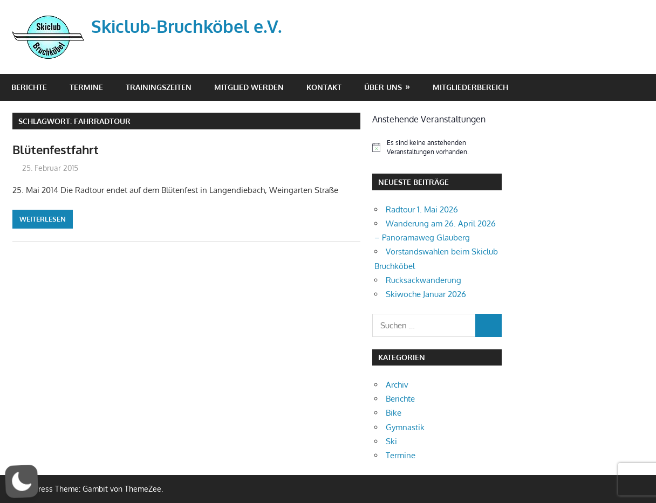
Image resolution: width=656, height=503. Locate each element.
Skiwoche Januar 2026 (426, 294)
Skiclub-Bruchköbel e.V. (186, 26)
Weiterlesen (42, 219)
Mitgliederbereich (470, 87)
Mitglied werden (249, 87)
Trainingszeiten (159, 87)
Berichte (29, 87)
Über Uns (383, 87)
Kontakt (323, 87)
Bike (393, 413)
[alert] (437, 147)
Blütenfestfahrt (55, 149)
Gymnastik (405, 427)
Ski (391, 441)
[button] (21, 481)
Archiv (397, 385)
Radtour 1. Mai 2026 (422, 209)
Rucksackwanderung (423, 280)
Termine (86, 87)
